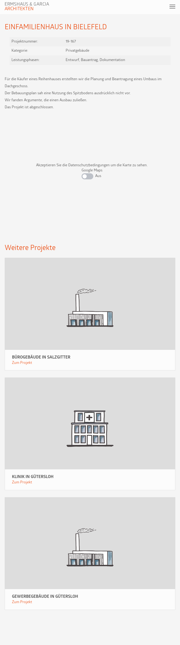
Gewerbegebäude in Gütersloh (45, 596)
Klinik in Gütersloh (32, 477)
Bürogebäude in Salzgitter (41, 357)
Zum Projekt (22, 363)
